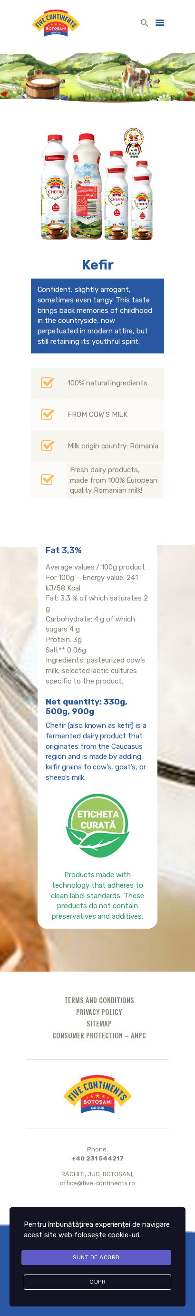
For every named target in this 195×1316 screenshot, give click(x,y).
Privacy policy (99, 1012)
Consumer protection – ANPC (99, 1035)
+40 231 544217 (97, 1158)
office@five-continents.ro (98, 1183)
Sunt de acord (96, 1257)
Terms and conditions (99, 1000)
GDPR (97, 1281)
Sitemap (99, 1023)
